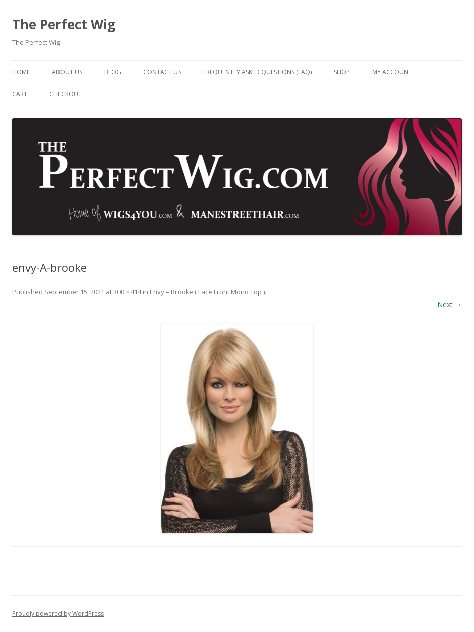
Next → (449, 304)
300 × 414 (127, 291)
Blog (112, 72)
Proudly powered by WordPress (58, 613)
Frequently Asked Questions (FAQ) (257, 72)
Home (21, 72)
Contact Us (162, 72)
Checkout (65, 94)
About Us (67, 72)
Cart (19, 94)
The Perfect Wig (63, 24)
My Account (392, 72)
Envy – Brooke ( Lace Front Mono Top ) (207, 291)
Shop (342, 72)
